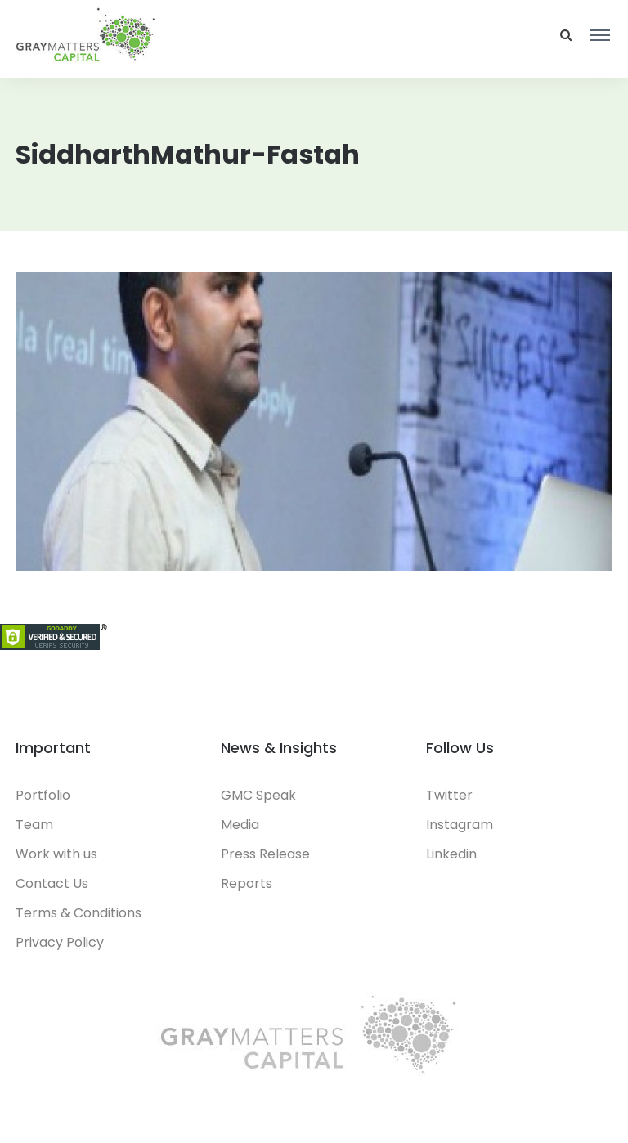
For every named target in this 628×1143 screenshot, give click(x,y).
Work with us (56, 854)
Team (34, 824)
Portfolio (43, 795)
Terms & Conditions (78, 912)
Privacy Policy (60, 942)
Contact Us (52, 883)
